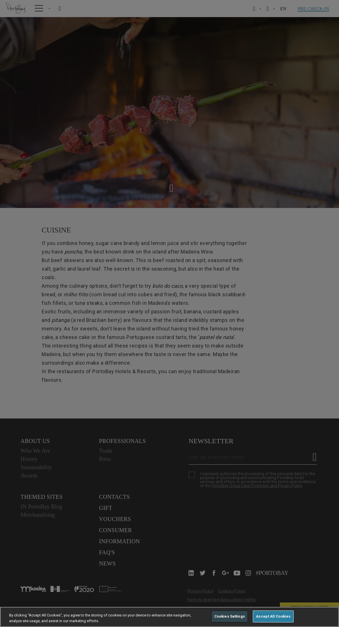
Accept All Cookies (273, 616)
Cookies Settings (229, 616)
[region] (169, 617)
